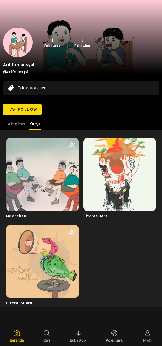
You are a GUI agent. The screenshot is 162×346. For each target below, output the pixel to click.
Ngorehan (16, 215)
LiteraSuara (95, 215)
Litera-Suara (19, 302)
